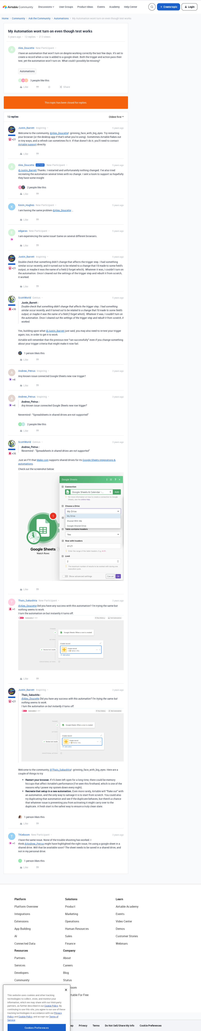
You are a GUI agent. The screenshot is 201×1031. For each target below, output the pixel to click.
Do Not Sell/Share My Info (119, 1025)
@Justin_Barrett (27, 170)
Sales (68, 936)
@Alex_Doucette (59, 133)
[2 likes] (32, 187)
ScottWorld (24, 297)
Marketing (71, 914)
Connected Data (24, 943)
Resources (21, 951)
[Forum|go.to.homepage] (18, 6)
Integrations (22, 914)
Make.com (42, 460)
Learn (119, 899)
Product (70, 907)
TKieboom (24, 834)
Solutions (71, 899)
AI (15, 936)
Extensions (21, 921)
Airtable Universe (25, 995)
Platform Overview (26, 907)
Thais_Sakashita (27, 600)
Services (19, 965)
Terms (96, 1025)
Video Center (124, 921)
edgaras (22, 231)
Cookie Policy (51, 1018)
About (67, 958)
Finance (70, 943)
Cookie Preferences (151, 1025)
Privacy (83, 1025)
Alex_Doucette (26, 48)
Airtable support (27, 144)
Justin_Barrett (26, 128)
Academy (114, 6)
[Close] (66, 1003)
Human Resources (77, 929)
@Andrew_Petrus (34, 843)
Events (101, 6)
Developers (21, 973)
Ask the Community (39, 18)
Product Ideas (85, 6)
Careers (68, 965)
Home (5, 18)
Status (67, 980)
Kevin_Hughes (26, 205)
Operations (72, 921)
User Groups (66, 6)
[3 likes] (33, 80)
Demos (120, 929)
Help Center (130, 6)
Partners (19, 958)
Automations (61, 18)
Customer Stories (127, 936)
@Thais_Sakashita (60, 769)
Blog (66, 973)
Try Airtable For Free (76, 995)
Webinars (122, 943)
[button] (168, 6)
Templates (21, 988)
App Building (22, 929)
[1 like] (31, 353)
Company (69, 951)
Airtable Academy (127, 907)
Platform (20, 899)
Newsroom (70, 988)
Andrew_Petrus (26, 371)
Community (18, 18)
